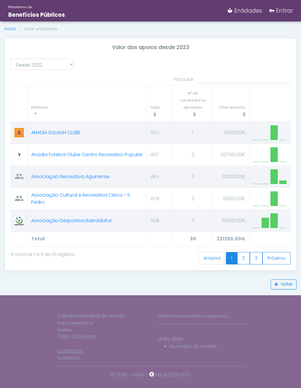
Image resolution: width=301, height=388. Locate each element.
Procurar (232, 79)
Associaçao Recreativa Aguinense (70, 176)
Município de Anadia (193, 346)
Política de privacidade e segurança (193, 315)
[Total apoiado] (231, 104)
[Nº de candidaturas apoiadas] (193, 104)
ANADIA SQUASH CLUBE (56, 132)
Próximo (276, 258)
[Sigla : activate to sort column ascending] (160, 104)
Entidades (244, 11)
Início (10, 29)
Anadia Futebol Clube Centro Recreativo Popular (86, 154)
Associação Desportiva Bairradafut (71, 220)
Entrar (281, 11)
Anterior (212, 258)
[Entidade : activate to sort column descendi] (87, 104)
